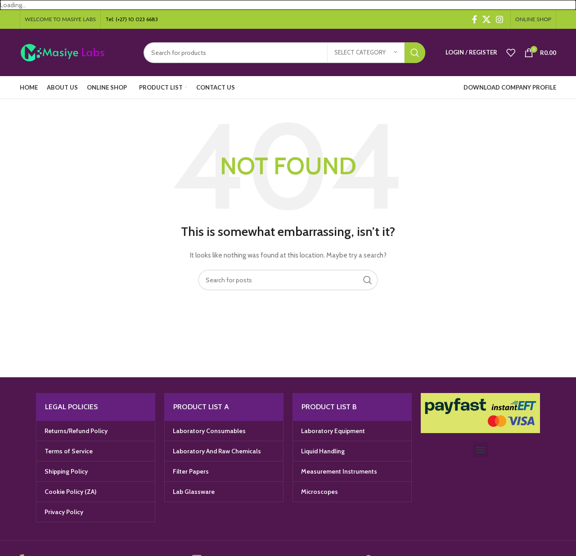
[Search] (284, 52)
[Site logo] (75, 52)
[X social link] (486, 19)
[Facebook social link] (474, 19)
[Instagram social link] (499, 19)
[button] (480, 449)
